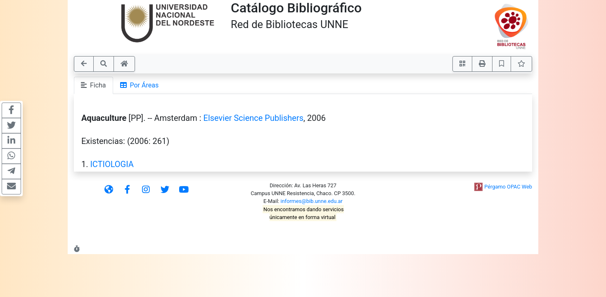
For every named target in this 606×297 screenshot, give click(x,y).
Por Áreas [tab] (139, 85)
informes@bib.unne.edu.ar (312, 201)
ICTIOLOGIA (112, 164)
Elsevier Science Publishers (253, 118)
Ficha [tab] (93, 85)
